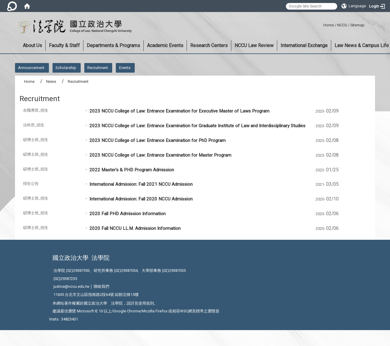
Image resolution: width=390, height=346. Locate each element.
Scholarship (66, 67)
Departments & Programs (113, 45)
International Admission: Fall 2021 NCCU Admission (141, 184)
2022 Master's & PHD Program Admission (131, 170)
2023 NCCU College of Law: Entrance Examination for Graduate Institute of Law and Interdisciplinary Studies (197, 125)
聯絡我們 (101, 286)
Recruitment (97, 67)
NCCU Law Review (254, 45)
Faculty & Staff (64, 45)
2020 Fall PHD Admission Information (127, 213)
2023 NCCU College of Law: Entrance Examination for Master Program (160, 155)
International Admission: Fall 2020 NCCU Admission (141, 199)
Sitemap (357, 25)
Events (124, 67)
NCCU (342, 25)
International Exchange (304, 45)
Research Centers (209, 45)
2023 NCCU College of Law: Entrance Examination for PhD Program (158, 140)
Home (328, 25)
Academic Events (165, 45)
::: (321, 24)
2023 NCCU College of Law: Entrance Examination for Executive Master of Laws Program (179, 111)
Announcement (31, 67)
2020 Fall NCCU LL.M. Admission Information (135, 228)
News (51, 81)
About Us (32, 45)
